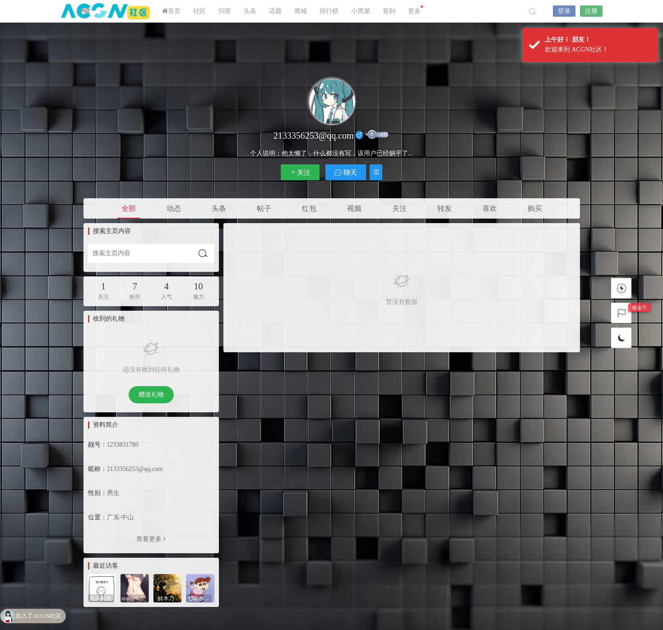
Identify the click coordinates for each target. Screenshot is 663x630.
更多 (415, 9)
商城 (300, 11)
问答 (224, 11)
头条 (250, 11)
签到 (389, 11)
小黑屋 (360, 11)
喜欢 (489, 208)
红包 (309, 208)
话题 (275, 11)
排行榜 (329, 11)
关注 (300, 172)
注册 (591, 11)
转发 (444, 208)
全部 (128, 208)
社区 (199, 11)
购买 (535, 208)
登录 (564, 11)
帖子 (264, 208)
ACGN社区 (106, 11)
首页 (171, 11)
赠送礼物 (151, 394)
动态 (174, 208)
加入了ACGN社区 (38, 616)
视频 (354, 208)
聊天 (345, 172)
